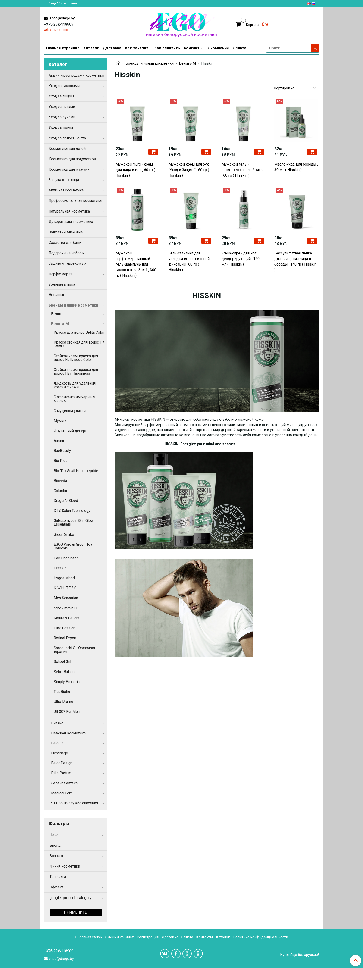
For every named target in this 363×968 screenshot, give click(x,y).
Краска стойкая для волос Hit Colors (79, 344)
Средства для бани (65, 242)
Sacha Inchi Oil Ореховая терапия (74, 650)
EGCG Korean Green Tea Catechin (73, 546)
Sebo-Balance (65, 672)
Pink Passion (64, 628)
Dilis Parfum (61, 773)
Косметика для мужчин (69, 169)
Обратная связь (88, 937)
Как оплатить (167, 48)
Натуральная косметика (69, 211)
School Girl (62, 661)
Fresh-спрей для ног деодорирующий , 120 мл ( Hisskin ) (241, 258)
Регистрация (148, 937)
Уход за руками (62, 117)
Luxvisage (59, 753)
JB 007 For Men (67, 711)
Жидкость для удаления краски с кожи (75, 385)
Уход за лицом (61, 96)
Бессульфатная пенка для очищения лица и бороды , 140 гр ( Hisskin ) (295, 261)
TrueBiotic (62, 691)
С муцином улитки (70, 411)
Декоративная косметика (71, 221)
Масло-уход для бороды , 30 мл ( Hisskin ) (296, 167)
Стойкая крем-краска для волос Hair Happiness (76, 371)
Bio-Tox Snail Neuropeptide (76, 471)
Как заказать (138, 48)
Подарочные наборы (67, 253)
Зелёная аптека (62, 284)
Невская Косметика (68, 733)
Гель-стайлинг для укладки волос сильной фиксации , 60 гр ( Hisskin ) (189, 261)
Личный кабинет (119, 937)
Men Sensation (66, 598)
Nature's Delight (66, 618)
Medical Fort (61, 793)
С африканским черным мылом (74, 399)
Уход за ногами (62, 106)
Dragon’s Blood (66, 500)
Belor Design (61, 763)
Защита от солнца (64, 180)
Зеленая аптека (64, 783)
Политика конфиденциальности (260, 937)
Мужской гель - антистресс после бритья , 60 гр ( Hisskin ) (243, 170)
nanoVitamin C (65, 608)
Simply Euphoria (67, 682)
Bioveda (60, 481)
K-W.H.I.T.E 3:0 (65, 588)
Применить (75, 912)
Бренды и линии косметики (149, 63)
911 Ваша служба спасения (74, 803)
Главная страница (63, 48)
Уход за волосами (64, 86)
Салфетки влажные (66, 232)
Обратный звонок (56, 29)
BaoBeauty (62, 450)
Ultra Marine (63, 701)
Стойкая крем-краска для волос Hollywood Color (76, 358)
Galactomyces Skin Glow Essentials (74, 522)
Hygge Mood (64, 578)
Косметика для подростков (72, 159)
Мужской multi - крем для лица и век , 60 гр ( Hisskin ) (135, 170)
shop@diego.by (62, 18)
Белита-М (187, 63)
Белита (57, 314)
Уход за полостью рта (67, 138)
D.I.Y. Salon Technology (72, 510)
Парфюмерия (60, 274)
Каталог (91, 48)
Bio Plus (60, 460)
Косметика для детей (67, 148)
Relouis (57, 743)
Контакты (193, 48)
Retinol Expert (65, 638)
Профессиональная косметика (75, 200)
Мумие (60, 421)
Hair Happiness (66, 558)
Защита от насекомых (67, 263)
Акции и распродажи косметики (76, 75)
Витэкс (57, 723)
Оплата (240, 48)
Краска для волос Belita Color (79, 332)
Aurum (59, 441)
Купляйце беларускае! (299, 955)
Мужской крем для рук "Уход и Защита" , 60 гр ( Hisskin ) (189, 170)
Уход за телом (61, 127)
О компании (218, 48)
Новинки (56, 295)
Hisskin (60, 568)
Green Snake (64, 534)
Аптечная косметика (66, 190)
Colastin (60, 491)
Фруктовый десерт (70, 431)
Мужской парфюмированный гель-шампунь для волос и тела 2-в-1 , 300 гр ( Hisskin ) (136, 264)
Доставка (112, 48)
